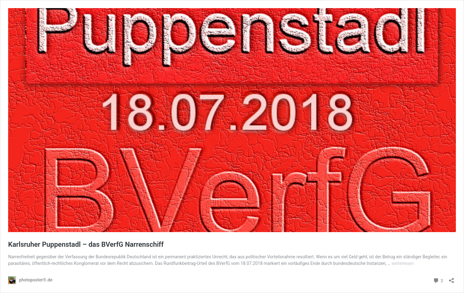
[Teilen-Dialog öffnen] (451, 278)
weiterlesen (403, 263)
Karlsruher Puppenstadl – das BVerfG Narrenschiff (86, 244)
